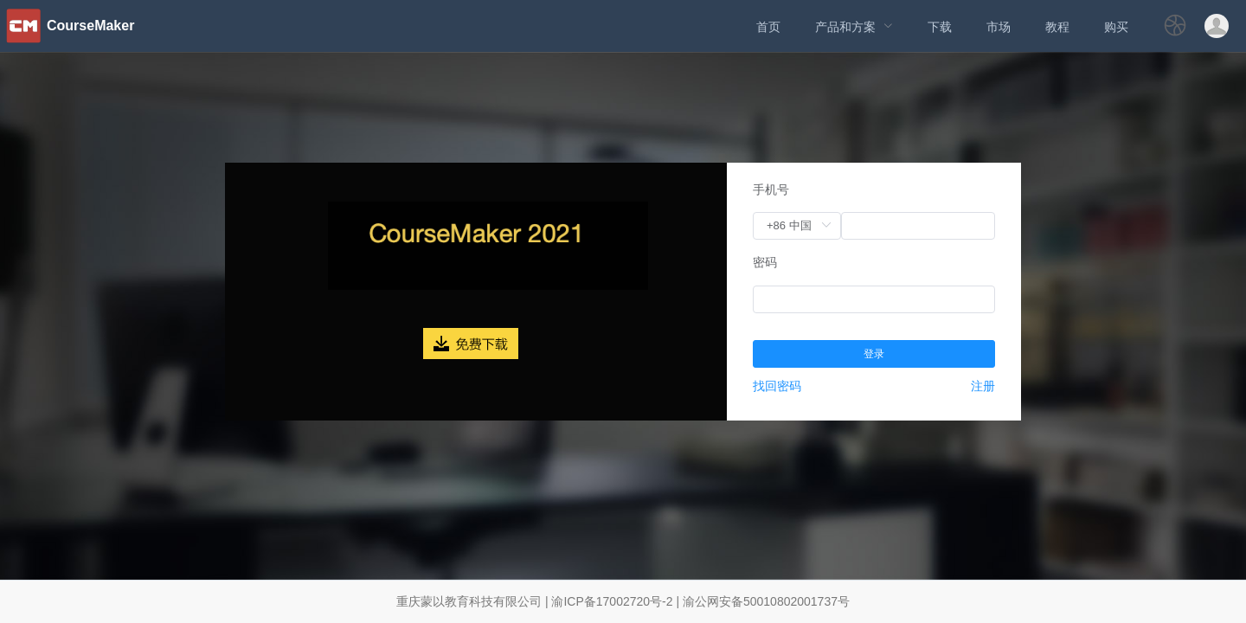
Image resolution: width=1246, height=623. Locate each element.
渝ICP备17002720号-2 (611, 601)
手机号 (771, 189)
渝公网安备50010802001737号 (766, 601)
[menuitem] (768, 26)
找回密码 (777, 386)
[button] (1175, 30)
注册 (983, 386)
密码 (765, 262)
